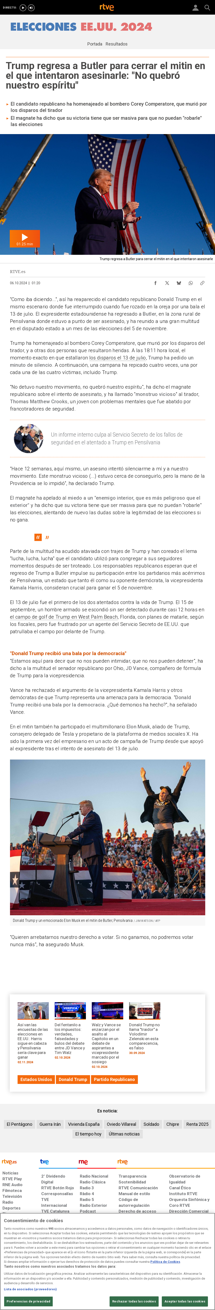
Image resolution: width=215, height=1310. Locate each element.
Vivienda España (84, 1124)
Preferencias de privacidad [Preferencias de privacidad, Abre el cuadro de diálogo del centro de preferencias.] (28, 1301)
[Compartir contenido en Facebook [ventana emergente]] (155, 281)
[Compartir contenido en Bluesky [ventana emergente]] (179, 281)
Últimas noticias (124, 1133)
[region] (107, 1261)
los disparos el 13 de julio (117, 358)
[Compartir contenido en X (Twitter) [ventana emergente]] (167, 281)
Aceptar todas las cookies (184, 1301)
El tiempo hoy (88, 1133)
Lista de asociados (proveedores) (30, 1289)
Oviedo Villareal (121, 1124)
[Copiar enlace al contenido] (202, 281)
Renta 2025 (197, 1124)
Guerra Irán (50, 1124)
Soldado (151, 1124)
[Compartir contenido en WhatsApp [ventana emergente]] (190, 281)
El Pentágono (19, 1124)
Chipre (172, 1124)
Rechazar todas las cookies (134, 1301)
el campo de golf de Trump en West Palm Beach (64, 617)
